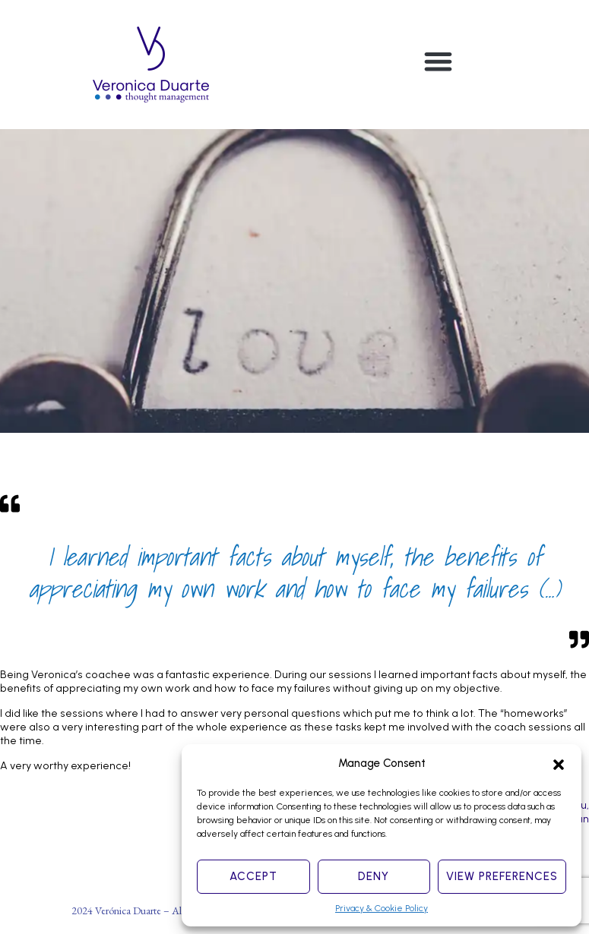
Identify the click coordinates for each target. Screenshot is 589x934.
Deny (373, 876)
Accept (253, 876)
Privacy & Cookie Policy (381, 908)
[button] (558, 763)
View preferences (502, 876)
